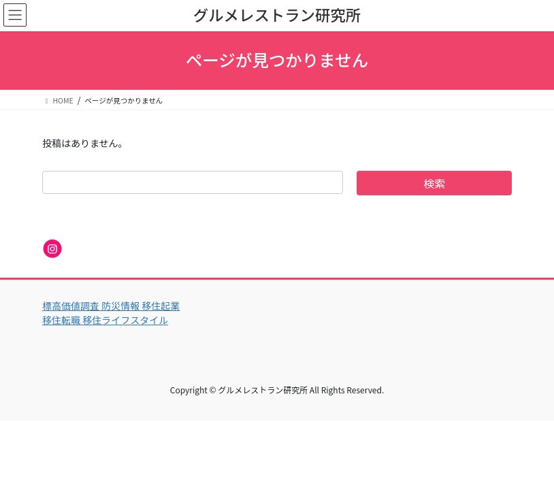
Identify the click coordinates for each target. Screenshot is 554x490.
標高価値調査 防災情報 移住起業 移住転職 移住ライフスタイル (111, 313)
